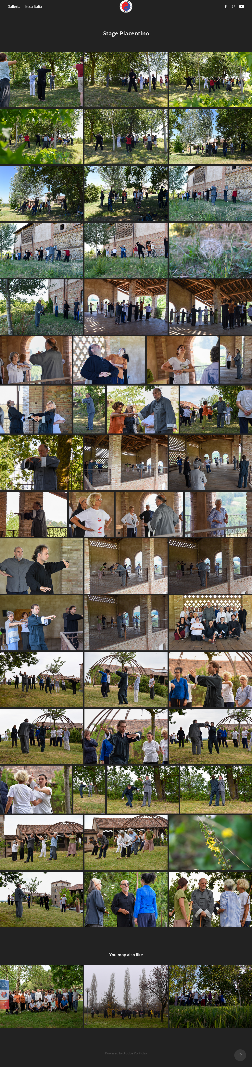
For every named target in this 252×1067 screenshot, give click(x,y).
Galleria (13, 6)
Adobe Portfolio (135, 1053)
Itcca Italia (33, 6)
